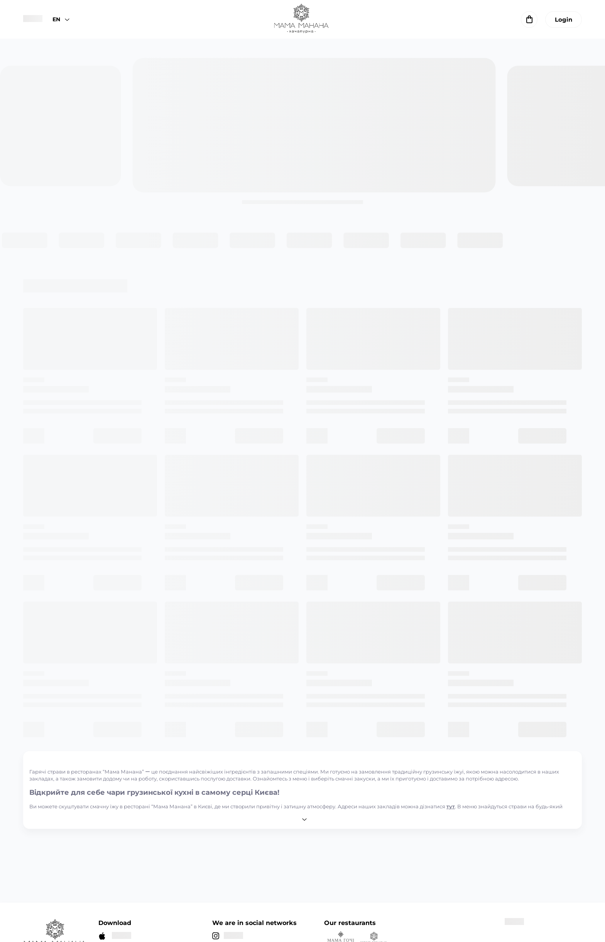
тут (450, 806)
